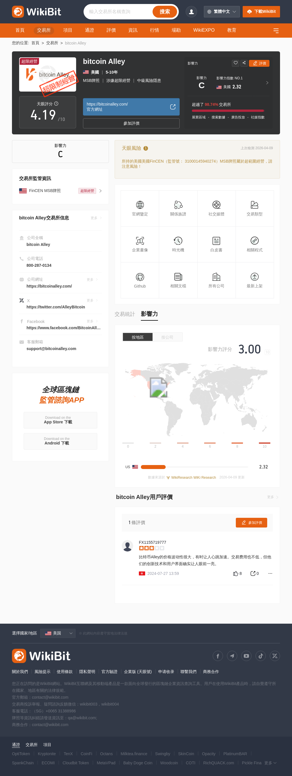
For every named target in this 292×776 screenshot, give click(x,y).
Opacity (208, 753)
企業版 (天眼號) (138, 671)
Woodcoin (169, 763)
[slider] (206, 548)
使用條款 (65, 671)
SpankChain (23, 763)
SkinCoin (186, 753)
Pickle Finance (255, 763)
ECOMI (48, 763)
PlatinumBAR (235, 753)
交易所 (52, 43)
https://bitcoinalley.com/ (49, 286)
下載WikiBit (261, 11)
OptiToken (21, 753)
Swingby (162, 753)
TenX (68, 753)
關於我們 (20, 671)
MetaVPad (106, 763)
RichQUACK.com (218, 763)
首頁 (35, 43)
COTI (190, 763)
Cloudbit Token (75, 763)
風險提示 (42, 671)
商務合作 (211, 671)
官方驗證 (109, 671)
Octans (106, 753)
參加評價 (131, 123)
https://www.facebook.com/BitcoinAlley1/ (65, 328)
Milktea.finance (134, 753)
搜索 (165, 12)
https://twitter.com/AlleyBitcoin (56, 307)
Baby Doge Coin (137, 763)
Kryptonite (47, 753)
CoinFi (86, 753)
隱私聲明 (87, 671)
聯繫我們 (188, 671)
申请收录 (166, 671)
